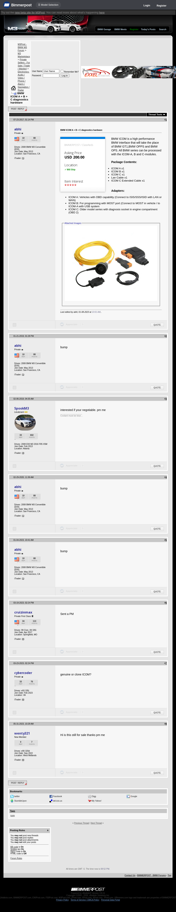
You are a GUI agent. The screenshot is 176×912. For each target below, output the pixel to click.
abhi (17, 129)
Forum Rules (16, 858)
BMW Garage (104, 29)
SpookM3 (21, 408)
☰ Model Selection (48, 4)
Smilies (13, 849)
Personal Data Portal (110, 900)
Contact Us (129, 875)
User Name (37, 71)
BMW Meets (120, 29)
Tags (12, 811)
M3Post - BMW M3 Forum (22, 47)
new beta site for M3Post (30, 12)
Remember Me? (70, 72)
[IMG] (12, 851)
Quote (157, 325)
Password (36, 75)
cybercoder (23, 673)
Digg (94, 796)
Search (162, 29)
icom (12, 815)
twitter (17, 796)
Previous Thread (81, 823)
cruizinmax (23, 612)
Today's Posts (148, 29)
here (102, 12)
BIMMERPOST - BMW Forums (151, 875)
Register (161, 5)
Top (169, 875)
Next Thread (96, 823)
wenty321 (22, 733)
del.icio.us (57, 801)
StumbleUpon (20, 801)
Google (134, 796)
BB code (14, 847)
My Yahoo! (96, 801)
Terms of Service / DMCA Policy (84, 900)
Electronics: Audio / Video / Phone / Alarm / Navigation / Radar (24, 80)
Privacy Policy (62, 900)
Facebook (57, 796)
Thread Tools (155, 114)
